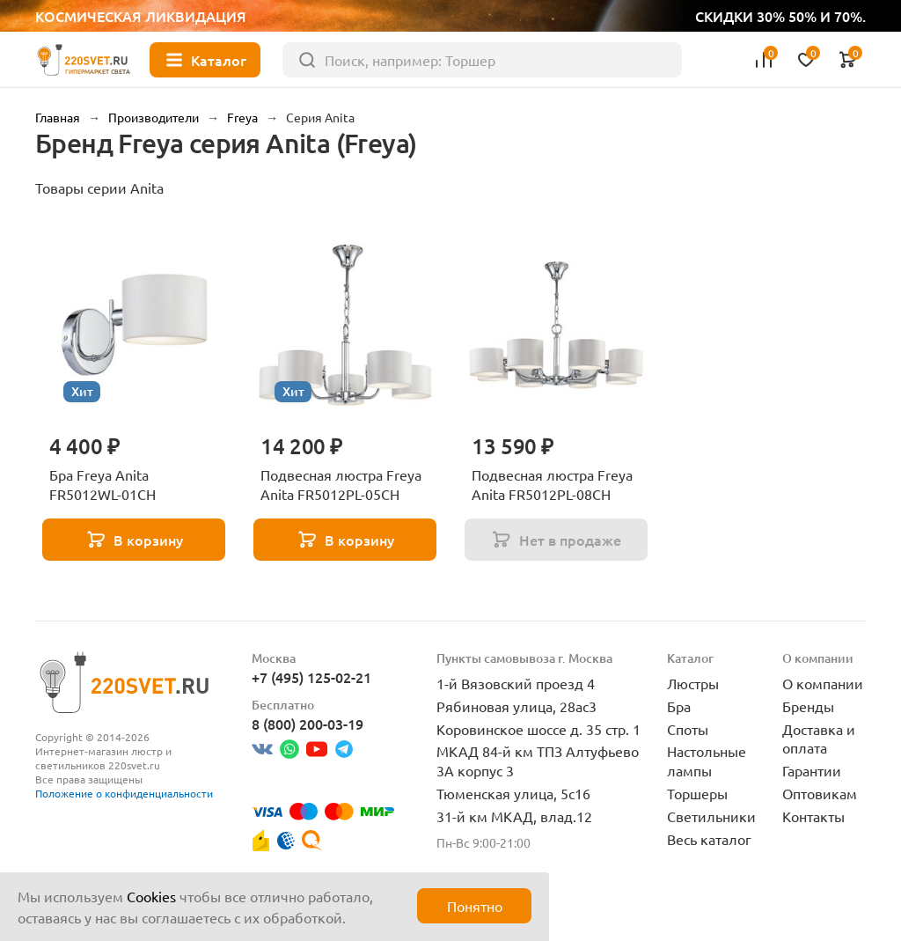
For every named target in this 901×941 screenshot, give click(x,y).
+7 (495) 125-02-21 (311, 677)
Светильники (711, 816)
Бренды (808, 706)
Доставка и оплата (818, 738)
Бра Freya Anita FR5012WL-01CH (102, 484)
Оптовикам (819, 793)
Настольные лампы (706, 760)
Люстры (693, 683)
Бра (679, 706)
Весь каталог (709, 839)
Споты (687, 729)
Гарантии (811, 770)
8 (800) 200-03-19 (307, 723)
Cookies (151, 896)
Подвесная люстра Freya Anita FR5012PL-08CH (552, 484)
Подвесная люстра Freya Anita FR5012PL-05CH (340, 484)
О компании (822, 683)
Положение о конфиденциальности (124, 793)
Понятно (474, 906)
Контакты (813, 816)
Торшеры (697, 793)
